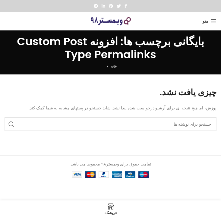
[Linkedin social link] (103, 6)
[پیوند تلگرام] (96, 6)
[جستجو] (110, 124)
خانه (114, 66)
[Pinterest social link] (111, 6)
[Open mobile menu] (209, 21)
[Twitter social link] (119, 6)
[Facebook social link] (126, 6)
